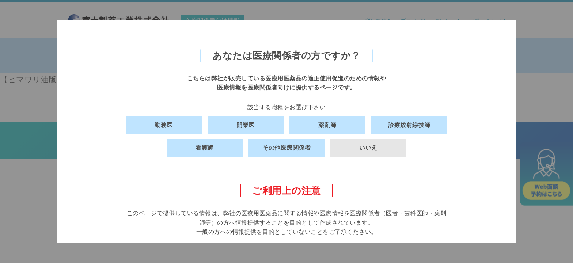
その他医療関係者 (286, 148)
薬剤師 (327, 125)
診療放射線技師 (409, 125)
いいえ (368, 148)
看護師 (205, 148)
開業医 (245, 125)
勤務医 (164, 125)
